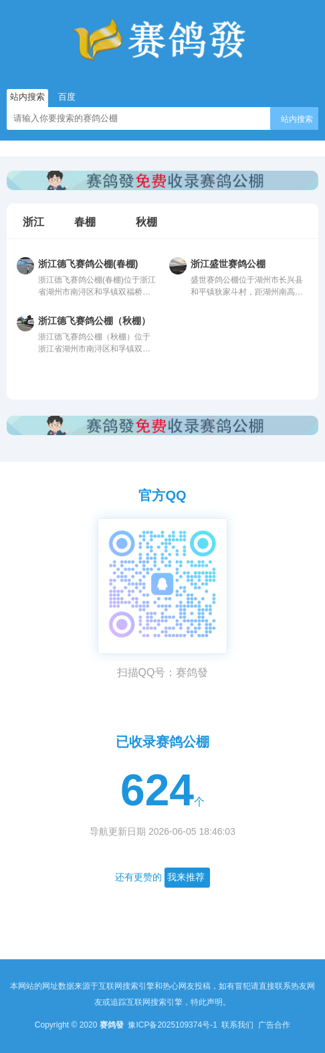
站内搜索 (297, 119)
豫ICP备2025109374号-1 (173, 1025)
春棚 (85, 222)
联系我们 (238, 1025)
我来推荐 (186, 877)
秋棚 (146, 222)
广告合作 (274, 1025)
